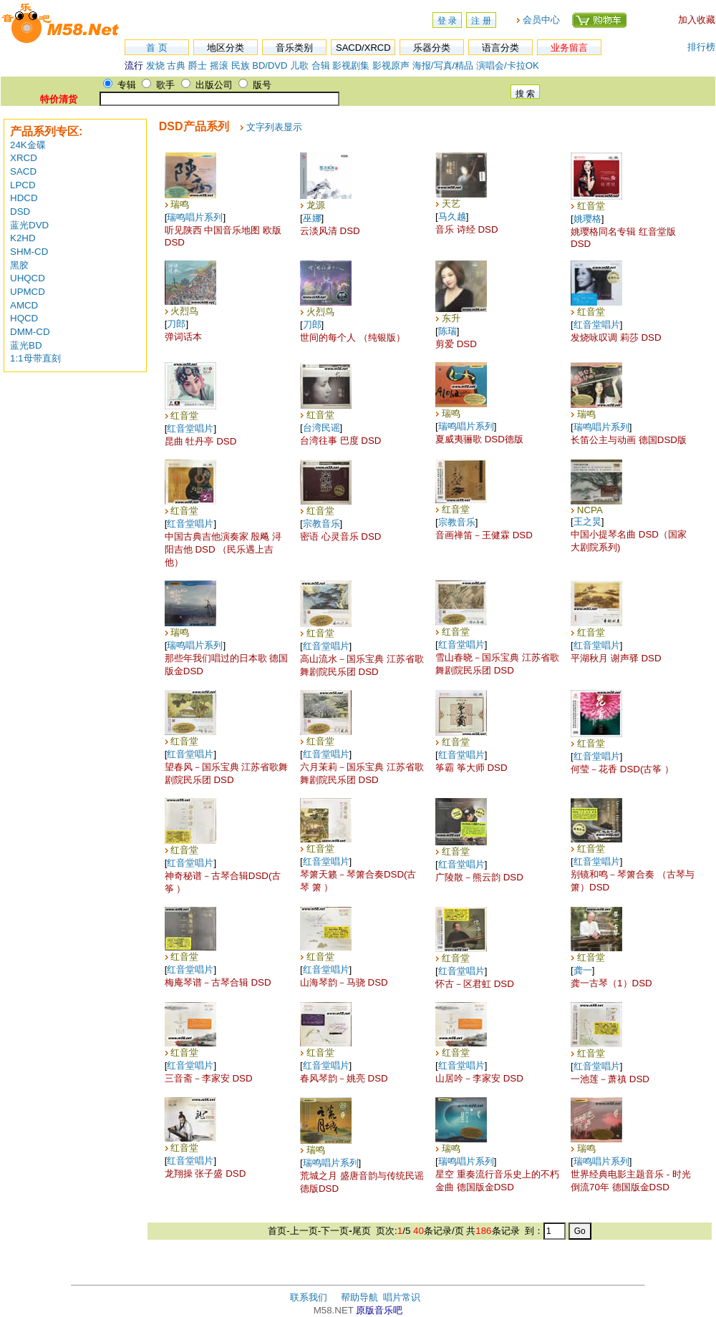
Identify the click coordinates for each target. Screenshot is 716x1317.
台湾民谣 (321, 427)
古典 (176, 65)
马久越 (452, 216)
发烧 (155, 65)
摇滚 (220, 65)
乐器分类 (431, 47)
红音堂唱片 (597, 324)
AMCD (24, 305)
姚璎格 (587, 218)
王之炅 (587, 521)
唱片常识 (401, 1297)
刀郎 (176, 324)
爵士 (197, 65)
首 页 (157, 47)
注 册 (480, 21)
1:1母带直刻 (35, 358)
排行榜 (701, 47)
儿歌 (299, 65)
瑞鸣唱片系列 (195, 217)
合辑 (320, 65)
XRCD (23, 157)
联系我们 (308, 1297)
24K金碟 (28, 145)
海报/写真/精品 (442, 65)
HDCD (24, 198)
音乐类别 (294, 47)
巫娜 (312, 218)
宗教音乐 (321, 523)
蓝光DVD (29, 225)
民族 (240, 65)
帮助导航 (359, 1297)
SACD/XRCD (363, 47)
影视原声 (391, 65)
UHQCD (27, 278)
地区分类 (225, 47)
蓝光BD (26, 345)
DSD (20, 211)
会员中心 (541, 19)
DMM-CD (30, 331)
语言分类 (500, 47)
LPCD (23, 185)
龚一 (583, 970)
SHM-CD (29, 251)
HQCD (24, 318)
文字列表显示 (274, 127)
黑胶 (19, 265)
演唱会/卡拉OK (507, 65)
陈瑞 (447, 331)
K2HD (23, 238)
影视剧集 (350, 65)
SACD (23, 171)
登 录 (447, 21)
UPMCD (27, 291)
